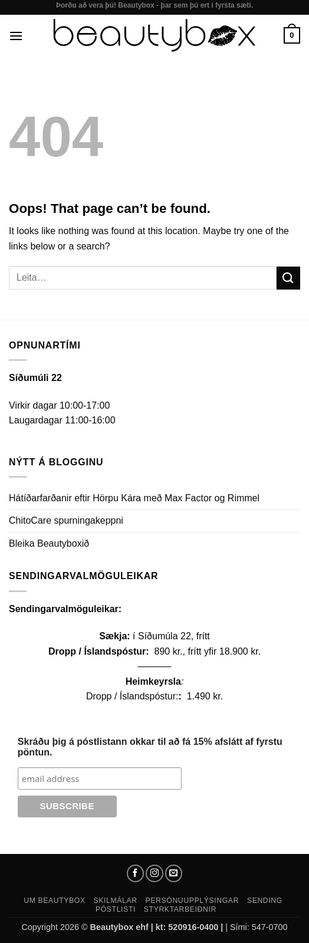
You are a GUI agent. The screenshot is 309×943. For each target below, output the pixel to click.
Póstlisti (116, 909)
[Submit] (288, 278)
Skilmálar (115, 900)
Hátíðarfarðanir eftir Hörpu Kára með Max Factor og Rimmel (134, 498)
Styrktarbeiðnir (180, 909)
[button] (16, 35)
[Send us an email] (174, 873)
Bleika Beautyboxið (49, 543)
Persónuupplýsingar (192, 900)
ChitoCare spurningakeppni (66, 520)
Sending (264, 900)
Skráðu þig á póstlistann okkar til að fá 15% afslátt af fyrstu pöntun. (150, 747)
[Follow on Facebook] (135, 873)
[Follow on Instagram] (154, 873)
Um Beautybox (55, 900)
